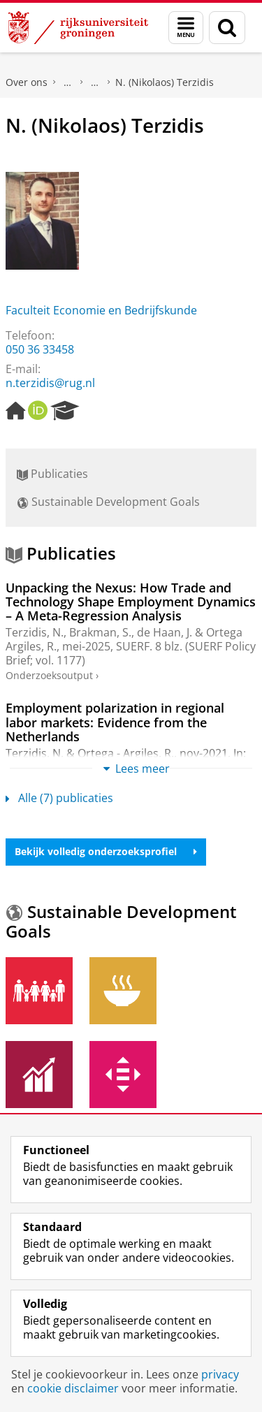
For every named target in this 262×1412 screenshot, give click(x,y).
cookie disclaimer (73, 1388)
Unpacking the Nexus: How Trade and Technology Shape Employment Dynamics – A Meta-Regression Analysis (131, 602)
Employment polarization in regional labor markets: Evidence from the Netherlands (115, 722)
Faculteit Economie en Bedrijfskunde (101, 310)
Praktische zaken (68, 82)
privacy (220, 1374)
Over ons (27, 82)
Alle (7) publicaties (59, 798)
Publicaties (52, 473)
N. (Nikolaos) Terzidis (164, 82)
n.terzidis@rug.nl (50, 383)
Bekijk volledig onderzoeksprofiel (106, 851)
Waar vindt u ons (95, 82)
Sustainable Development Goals (108, 501)
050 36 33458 (40, 349)
